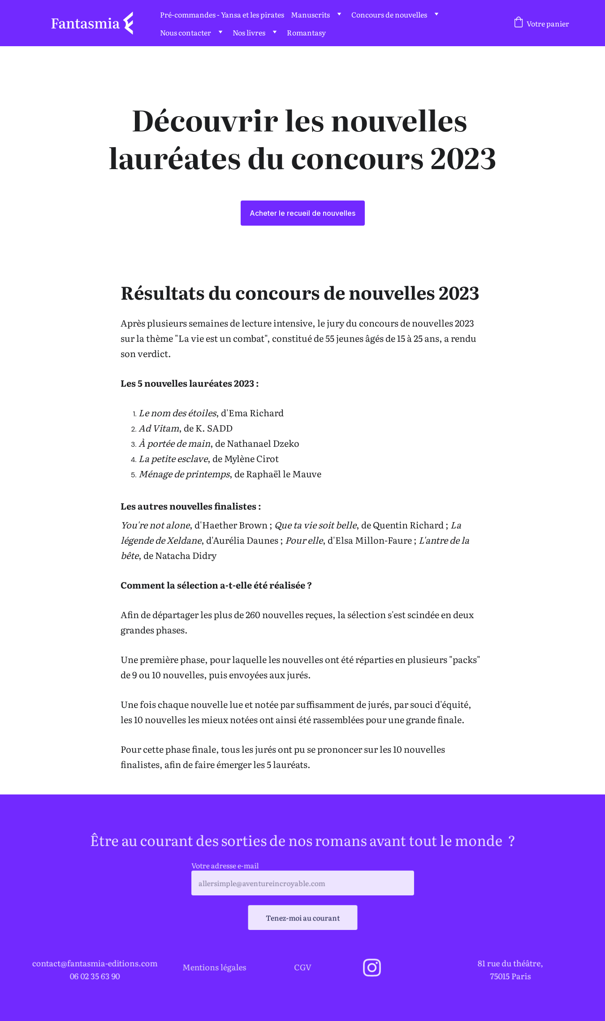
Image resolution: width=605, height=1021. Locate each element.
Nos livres (249, 32)
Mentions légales (214, 967)
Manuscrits (310, 14)
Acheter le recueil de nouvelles (302, 213)
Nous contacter (185, 32)
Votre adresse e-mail (228, 866)
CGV (302, 967)
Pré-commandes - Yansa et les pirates (222, 14)
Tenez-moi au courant (302, 917)
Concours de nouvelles (389, 14)
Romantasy (306, 32)
